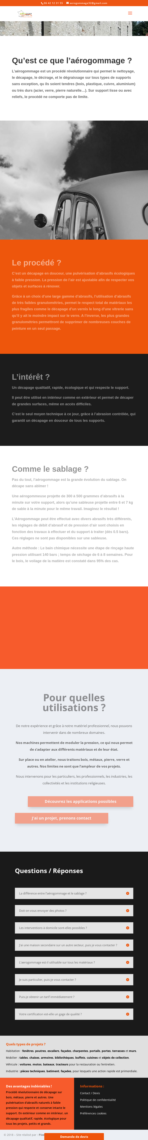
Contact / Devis (90, 1093)
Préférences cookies (93, 1113)
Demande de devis (74, 1137)
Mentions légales (91, 1106)
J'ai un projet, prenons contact (61, 846)
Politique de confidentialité (98, 1100)
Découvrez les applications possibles (80, 829)
